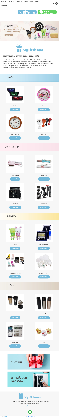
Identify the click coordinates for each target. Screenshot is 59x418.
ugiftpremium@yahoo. (31, 406)
